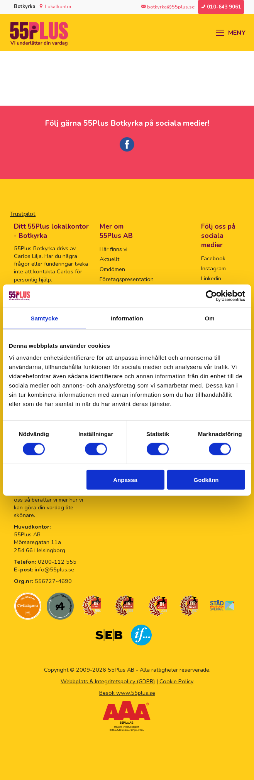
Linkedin (211, 278)
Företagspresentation (127, 279)
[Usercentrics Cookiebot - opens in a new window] (211, 296)
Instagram (213, 268)
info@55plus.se (54, 569)
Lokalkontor (58, 6)
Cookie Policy (176, 681)
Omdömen (112, 269)
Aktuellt (109, 259)
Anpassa (125, 480)
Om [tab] (209, 318)
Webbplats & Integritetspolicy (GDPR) (108, 681)
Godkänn (206, 480)
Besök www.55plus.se (127, 693)
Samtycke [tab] (44, 318)
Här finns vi (113, 249)
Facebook (213, 258)
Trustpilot (23, 214)
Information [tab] (127, 318)
